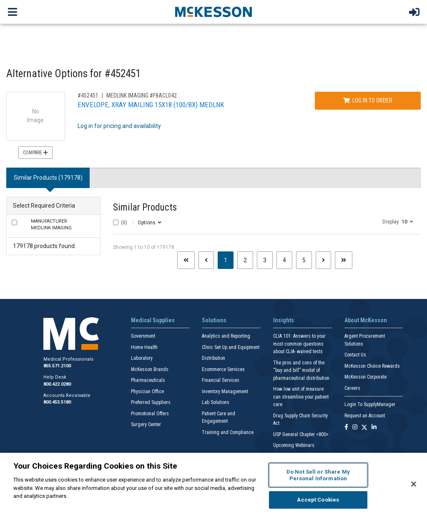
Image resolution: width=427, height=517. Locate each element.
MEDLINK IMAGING (51, 224)
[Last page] (343, 260)
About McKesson (365, 320)
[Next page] (323, 260)
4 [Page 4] (284, 260)
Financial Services (220, 380)
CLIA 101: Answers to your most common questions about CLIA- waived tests (299, 343)
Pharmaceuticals (148, 380)
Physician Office (147, 391)
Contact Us (355, 355)
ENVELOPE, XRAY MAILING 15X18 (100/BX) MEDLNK (151, 104)
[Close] (413, 484)
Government (143, 336)
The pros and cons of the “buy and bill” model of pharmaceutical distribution (301, 370)
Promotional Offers (150, 414)
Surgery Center (146, 424)
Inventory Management (225, 391)
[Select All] (115, 222)
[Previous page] (206, 260)
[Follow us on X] (364, 428)
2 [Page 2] (245, 260)
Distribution (213, 358)
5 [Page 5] (304, 260)
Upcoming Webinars (293, 445)
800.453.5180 (57, 402)
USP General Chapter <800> (301, 434)
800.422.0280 (57, 384)
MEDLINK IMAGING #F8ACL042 (141, 95)
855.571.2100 (57, 366)
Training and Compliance (228, 432)
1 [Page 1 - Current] (229, 260)
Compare (35, 153)
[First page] (186, 260)
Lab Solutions (215, 402)
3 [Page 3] (264, 260)
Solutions (214, 320)
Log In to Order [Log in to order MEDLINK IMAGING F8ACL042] (367, 100)
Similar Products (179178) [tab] (48, 177)
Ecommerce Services (223, 369)
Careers (352, 388)
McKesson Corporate (365, 377)
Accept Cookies (318, 500)
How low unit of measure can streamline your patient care (301, 396)
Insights (283, 320)
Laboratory (142, 358)
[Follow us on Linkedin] (374, 428)
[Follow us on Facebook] (346, 428)
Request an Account (364, 416)
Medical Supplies (153, 320)
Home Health (144, 347)
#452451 (88, 95)
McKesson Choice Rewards (372, 366)
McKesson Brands (149, 369)
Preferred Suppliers (151, 402)
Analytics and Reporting (226, 336)
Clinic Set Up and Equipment (230, 347)
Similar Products (145, 207)
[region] (213, 485)
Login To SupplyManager (369, 404)
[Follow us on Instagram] (354, 428)
